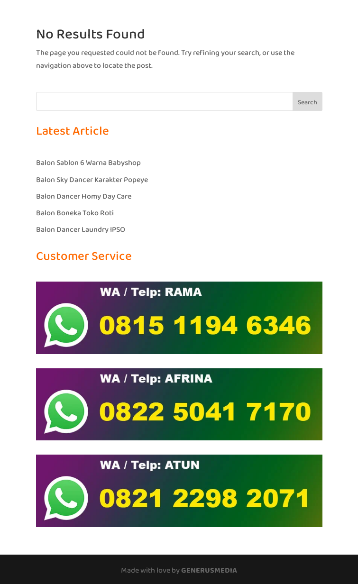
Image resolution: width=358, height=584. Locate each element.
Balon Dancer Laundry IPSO (80, 230)
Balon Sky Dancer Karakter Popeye (92, 180)
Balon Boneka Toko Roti (75, 213)
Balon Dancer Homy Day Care (83, 196)
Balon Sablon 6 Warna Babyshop (88, 163)
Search (307, 102)
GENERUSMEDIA (209, 570)
